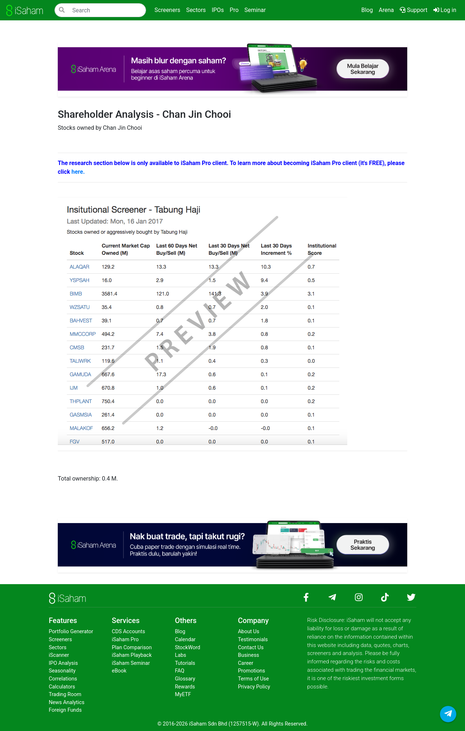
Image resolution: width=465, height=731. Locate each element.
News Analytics (66, 702)
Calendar (185, 639)
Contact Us (251, 647)
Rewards (185, 687)
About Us (248, 631)
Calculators (62, 687)
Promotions (251, 671)
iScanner (59, 655)
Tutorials (185, 663)
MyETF (183, 694)
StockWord (187, 647)
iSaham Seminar (131, 663)
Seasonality (62, 671)
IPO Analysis (63, 663)
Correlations (63, 679)
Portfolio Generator (71, 631)
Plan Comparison (132, 647)
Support (413, 10)
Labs (180, 655)
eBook (119, 671)
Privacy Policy (254, 687)
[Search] (100, 10)
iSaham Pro (125, 639)
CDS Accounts (128, 631)
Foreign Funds (65, 710)
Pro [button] (234, 10)
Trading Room (65, 694)
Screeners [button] (167, 10)
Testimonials (253, 639)
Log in (446, 9)
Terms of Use (253, 679)
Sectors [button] (196, 10)
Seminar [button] (255, 10)
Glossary (185, 679)
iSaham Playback (132, 655)
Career (245, 663)
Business (248, 655)
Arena (386, 10)
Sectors (57, 647)
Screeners (60, 639)
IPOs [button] (218, 10)
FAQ (179, 671)
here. (78, 171)
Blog (367, 10)
